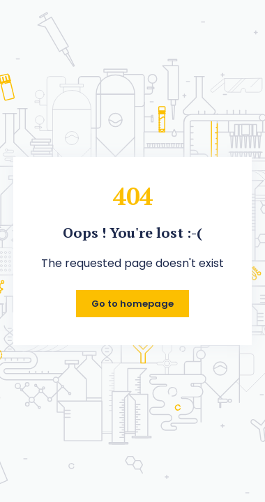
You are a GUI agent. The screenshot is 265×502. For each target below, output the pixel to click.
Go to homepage (132, 303)
